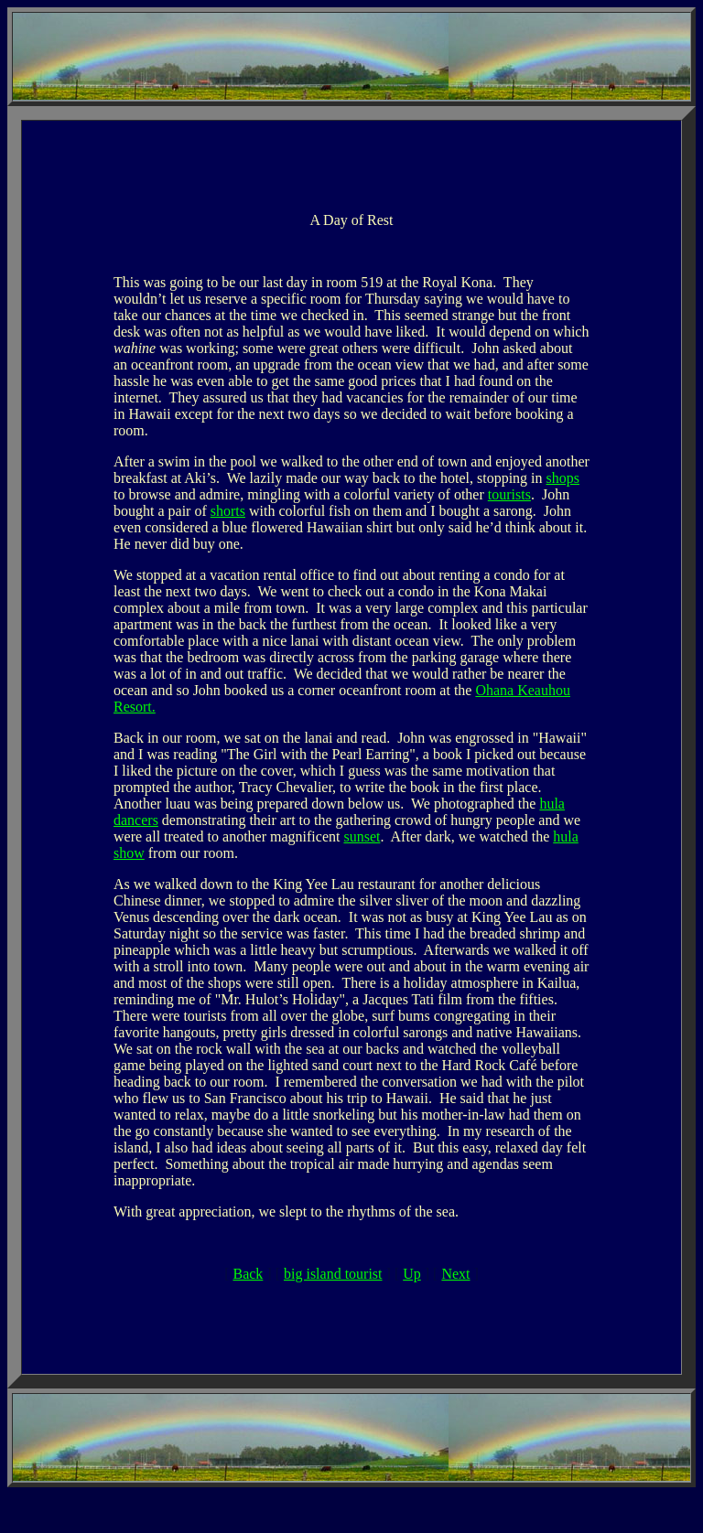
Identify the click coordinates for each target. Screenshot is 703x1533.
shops (562, 478)
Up (412, 1273)
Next (455, 1273)
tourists (509, 494)
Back (248, 1273)
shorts (228, 511)
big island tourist (333, 1273)
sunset (361, 836)
